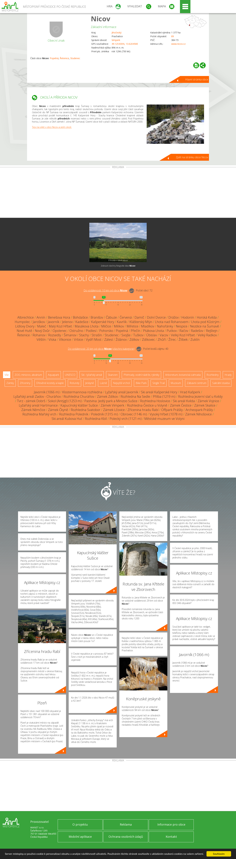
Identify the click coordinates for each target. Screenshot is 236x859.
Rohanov (39, 335)
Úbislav (151, 335)
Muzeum (176, 383)
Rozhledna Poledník (73, 414)
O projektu (80, 824)
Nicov (100, 18)
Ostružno (76, 330)
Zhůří (162, 339)
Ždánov (121, 339)
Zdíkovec (148, 339)
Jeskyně (89, 383)
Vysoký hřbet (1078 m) (166, 414)
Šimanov (70, 335)
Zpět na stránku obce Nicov (192, 157)
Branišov (97, 317)
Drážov (173, 317)
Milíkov (119, 326)
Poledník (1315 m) (104, 414)
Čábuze (111, 317)
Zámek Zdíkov (107, 396)
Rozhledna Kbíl (96, 418)
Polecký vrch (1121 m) (126, 418)
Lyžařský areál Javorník (121, 392)
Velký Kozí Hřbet (183, 335)
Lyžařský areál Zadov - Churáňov (37, 396)
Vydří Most (93, 339)
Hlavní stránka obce (196, 79)
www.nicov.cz (178, 43)
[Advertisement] (118, 193)
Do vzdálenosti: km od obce (105, 290)
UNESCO (70, 375)
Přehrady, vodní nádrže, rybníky (141, 375)
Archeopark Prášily (199, 410)
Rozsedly (54, 335)
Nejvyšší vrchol (121, 383)
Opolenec (60, 330)
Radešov (197, 330)
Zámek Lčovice (114, 410)
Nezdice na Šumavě (204, 326)
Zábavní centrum (196, 383)
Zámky (10, 383)
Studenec (75, 58)
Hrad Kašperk (190, 392)
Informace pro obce (171, 824)
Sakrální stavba (221, 383)
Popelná (54, 58)
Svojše (125, 335)
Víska (52, 339)
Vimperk (116, 40)
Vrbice (78, 339)
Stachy (84, 335)
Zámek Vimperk (112, 405)
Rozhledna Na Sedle (135, 396)
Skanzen (113, 375)
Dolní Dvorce (156, 317)
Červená (126, 317)
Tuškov (138, 335)
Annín (41, 317)
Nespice (181, 326)
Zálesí (108, 339)
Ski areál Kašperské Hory (159, 392)
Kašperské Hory (102, 322)
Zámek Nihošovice (198, 414)
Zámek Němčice (33, 410)
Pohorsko (106, 330)
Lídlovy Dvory (24, 326)
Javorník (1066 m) (46, 392)
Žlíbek (183, 339)
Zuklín (195, 339)
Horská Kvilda (207, 317)
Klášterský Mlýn (140, 322)
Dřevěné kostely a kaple (50, 383)
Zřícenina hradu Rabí (143, 410)
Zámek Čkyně (58, 410)
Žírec (172, 339)
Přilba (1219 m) (164, 396)
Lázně (103, 383)
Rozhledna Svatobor (85, 410)
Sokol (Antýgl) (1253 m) (65, 401)
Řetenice (64, 58)
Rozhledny (212, 375)
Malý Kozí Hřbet (60, 326)
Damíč (139, 317)
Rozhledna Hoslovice (155, 401)
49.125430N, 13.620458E (125, 43)
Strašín (97, 335)
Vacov (164, 335)
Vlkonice (65, 339)
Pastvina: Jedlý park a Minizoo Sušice (110, 401)
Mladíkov (147, 326)
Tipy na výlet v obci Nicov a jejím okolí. (52, 127)
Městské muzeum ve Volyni (164, 418)
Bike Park (141, 383)
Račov (183, 330)
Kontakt (171, 837)
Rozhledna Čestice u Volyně (147, 405)
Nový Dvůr (42, 330)
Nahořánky (165, 326)
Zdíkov (134, 339)
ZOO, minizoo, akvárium (28, 375)
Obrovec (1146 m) (134, 414)
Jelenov (67, 322)
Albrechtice (25, 317)
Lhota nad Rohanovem (171, 322)
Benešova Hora (59, 317)
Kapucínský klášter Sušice (79, 405)
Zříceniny (25, 383)
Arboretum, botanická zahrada (183, 375)
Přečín (135, 330)
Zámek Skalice (204, 405)
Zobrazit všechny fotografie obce (118, 265)
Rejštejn (211, 330)
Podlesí (91, 330)
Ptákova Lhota (153, 330)
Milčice (106, 326)
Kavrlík (122, 322)
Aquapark (53, 375)
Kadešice (81, 322)
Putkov (172, 330)
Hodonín (187, 317)
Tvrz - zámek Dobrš (31, 401)
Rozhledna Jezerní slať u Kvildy (200, 396)
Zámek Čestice (180, 405)
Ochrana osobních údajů (125, 837)
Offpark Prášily (172, 410)
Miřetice (132, 326)
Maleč (41, 326)
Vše (7, 375)
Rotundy (74, 383)
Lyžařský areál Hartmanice (38, 405)
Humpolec (22, 322)
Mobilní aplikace (80, 837)
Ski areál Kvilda (184, 401)
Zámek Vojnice (208, 401)
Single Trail (158, 383)
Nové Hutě (24, 330)
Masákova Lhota (86, 326)
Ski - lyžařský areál (91, 375)
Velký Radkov (207, 335)
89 (172, 36)
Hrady (228, 375)
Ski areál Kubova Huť (67, 418)
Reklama (126, 824)
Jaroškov (39, 322)
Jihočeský (116, 32)
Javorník (53, 322)
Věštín (41, 339)
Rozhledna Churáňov (79, 396)
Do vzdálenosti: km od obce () (101, 349)
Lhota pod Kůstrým (205, 322)
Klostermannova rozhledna (82, 392)
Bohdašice (80, 317)
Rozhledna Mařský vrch (39, 414)
